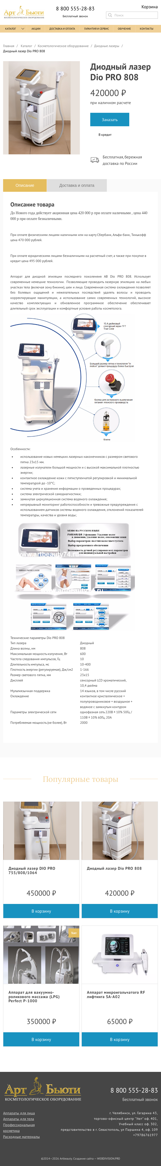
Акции (36, 28)
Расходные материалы (21, 1136)
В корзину (41, 911)
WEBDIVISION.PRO (108, 1158)
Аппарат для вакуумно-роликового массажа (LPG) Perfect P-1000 (34, 996)
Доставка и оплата (62, 28)
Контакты (146, 28)
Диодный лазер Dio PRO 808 (114, 868)
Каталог (10, 28)
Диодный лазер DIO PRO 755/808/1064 (32, 870)
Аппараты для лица (19, 1113)
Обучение (124, 28)
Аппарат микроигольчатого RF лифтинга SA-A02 (116, 994)
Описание (25, 185)
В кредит (105, 134)
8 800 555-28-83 (75, 8)
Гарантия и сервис (96, 28)
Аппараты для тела (18, 1118)
